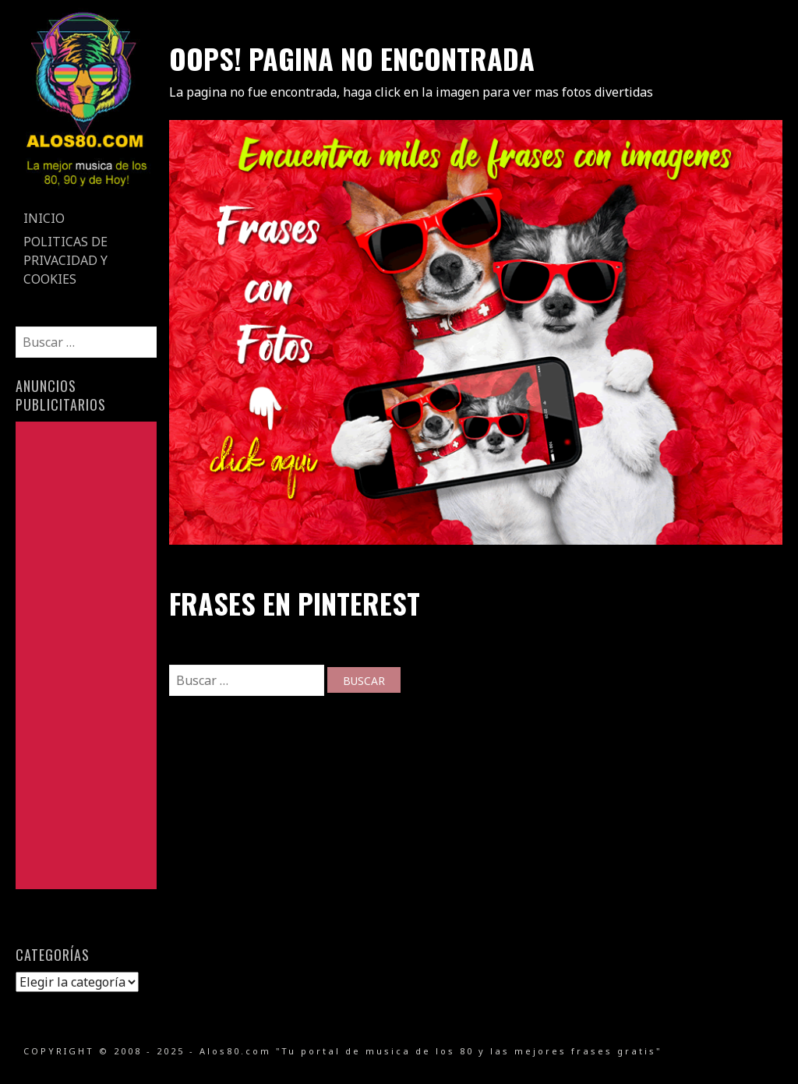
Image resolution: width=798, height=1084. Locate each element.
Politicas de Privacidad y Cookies (65, 260)
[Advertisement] (86, 655)
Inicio (44, 218)
